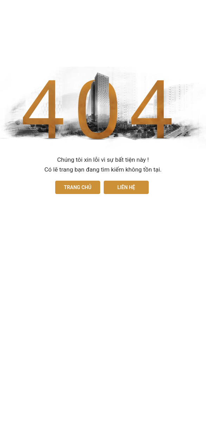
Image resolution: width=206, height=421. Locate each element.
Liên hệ (126, 187)
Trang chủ (77, 187)
